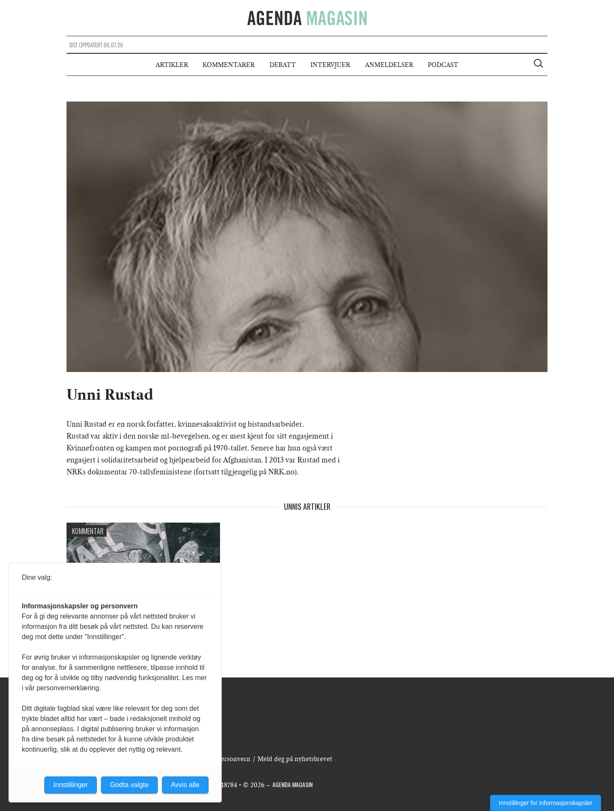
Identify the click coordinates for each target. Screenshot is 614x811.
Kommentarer (229, 65)
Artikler (172, 65)
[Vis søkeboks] (539, 64)
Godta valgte (129, 784)
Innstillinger (70, 784)
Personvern (233, 759)
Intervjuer (330, 65)
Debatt (282, 65)
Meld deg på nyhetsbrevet (295, 759)
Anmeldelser (389, 65)
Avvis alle (185, 784)
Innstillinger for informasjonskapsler (545, 802)
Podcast (443, 65)
